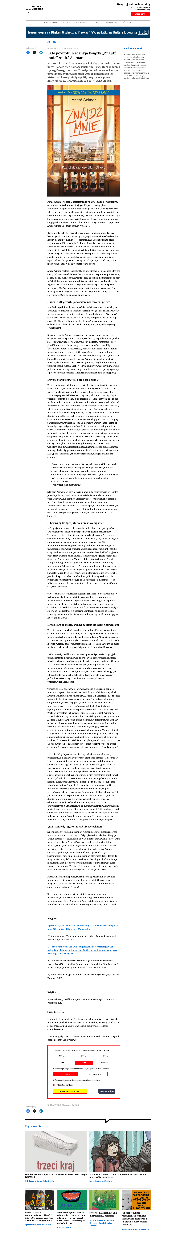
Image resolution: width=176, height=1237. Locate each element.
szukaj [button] (129, 23)
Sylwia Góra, (31, 1183)
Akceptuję (65, 1086)
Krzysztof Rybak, (97, 1225)
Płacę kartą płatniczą (69, 1092)
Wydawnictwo (111, 23)
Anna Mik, (110, 1223)
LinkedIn (41, 53)
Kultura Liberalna (41, 10)
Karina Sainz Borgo (45, 1183)
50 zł (62, 1064)
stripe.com (106, 1092)
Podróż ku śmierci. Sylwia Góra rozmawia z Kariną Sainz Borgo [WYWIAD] (54, 1177)
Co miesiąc (65, 1075)
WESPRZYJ (140, 15)
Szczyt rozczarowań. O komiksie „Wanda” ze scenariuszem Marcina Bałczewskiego (112, 1177)
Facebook (28, 53)
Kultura (66, 23)
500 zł (61, 1057)
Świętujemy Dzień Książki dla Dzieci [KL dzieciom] (103, 1216)
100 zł (105, 1057)
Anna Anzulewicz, (97, 1223)
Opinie (97, 23)
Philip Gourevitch (141, 1232)
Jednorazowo (95, 1075)
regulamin (69, 1086)
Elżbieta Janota (64, 1235)
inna (105, 1064)
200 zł (83, 1057)
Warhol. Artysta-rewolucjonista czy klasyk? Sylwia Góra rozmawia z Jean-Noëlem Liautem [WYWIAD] (39, 1221)
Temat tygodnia (50, 23)
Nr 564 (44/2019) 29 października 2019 (63, 49)
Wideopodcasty (82, 23)
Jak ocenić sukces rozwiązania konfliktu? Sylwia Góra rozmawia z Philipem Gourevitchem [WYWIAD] (134, 1221)
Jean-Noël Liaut (44, 1231)
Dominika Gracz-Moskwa (100, 1183)
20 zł (84, 1064)
